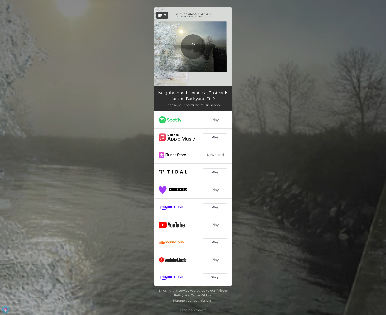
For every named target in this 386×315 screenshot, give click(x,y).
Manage (179, 300)
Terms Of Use (201, 295)
